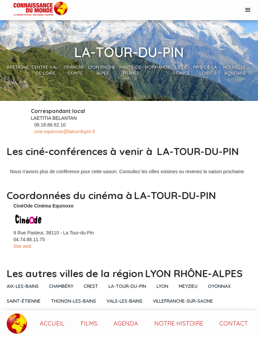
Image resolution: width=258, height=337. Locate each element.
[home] (34, 9)
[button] (248, 10)
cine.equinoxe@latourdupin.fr (64, 131)
